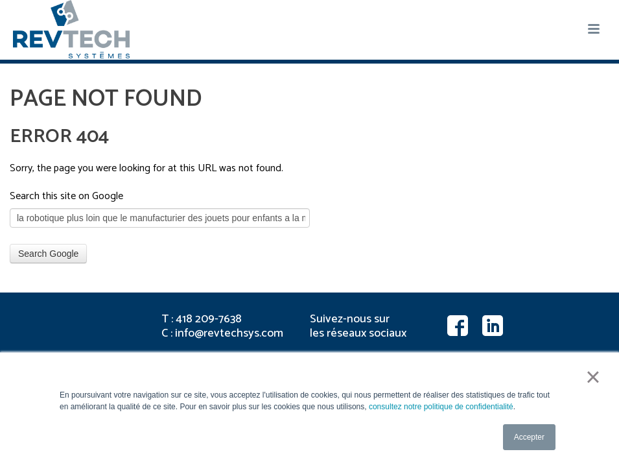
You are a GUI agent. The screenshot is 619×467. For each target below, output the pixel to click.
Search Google (48, 253)
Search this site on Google (66, 196)
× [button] (592, 377)
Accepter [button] (529, 437)
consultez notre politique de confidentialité (441, 406)
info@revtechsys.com (229, 333)
